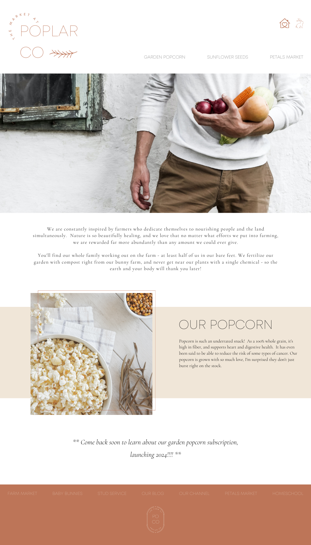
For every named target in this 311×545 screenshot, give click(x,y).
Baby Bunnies (67, 494)
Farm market (22, 494)
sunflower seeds (227, 57)
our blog (153, 494)
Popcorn (174, 57)
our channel (194, 494)
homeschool (288, 494)
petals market (241, 494)
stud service (112, 494)
